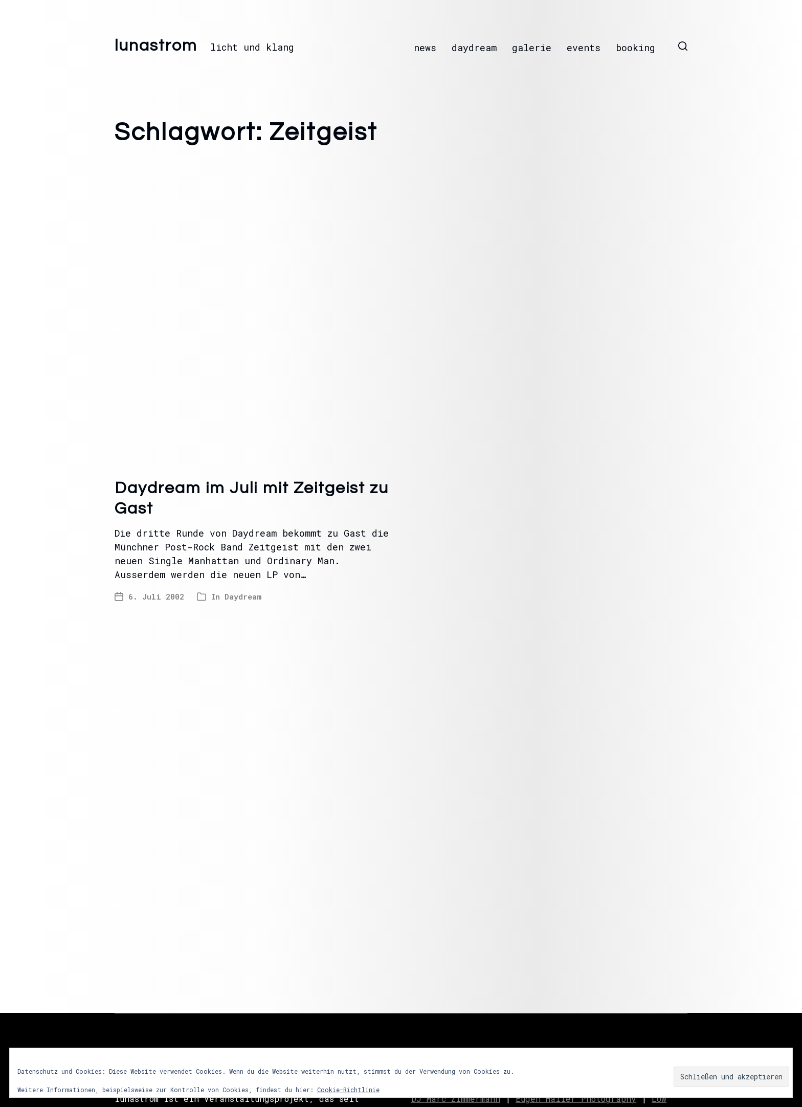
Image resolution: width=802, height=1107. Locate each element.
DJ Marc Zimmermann (455, 1098)
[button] (682, 46)
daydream (474, 47)
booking (635, 47)
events (583, 47)
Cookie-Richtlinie (348, 1090)
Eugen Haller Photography (576, 1098)
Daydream (243, 596)
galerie (531, 47)
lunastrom (156, 46)
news (425, 47)
